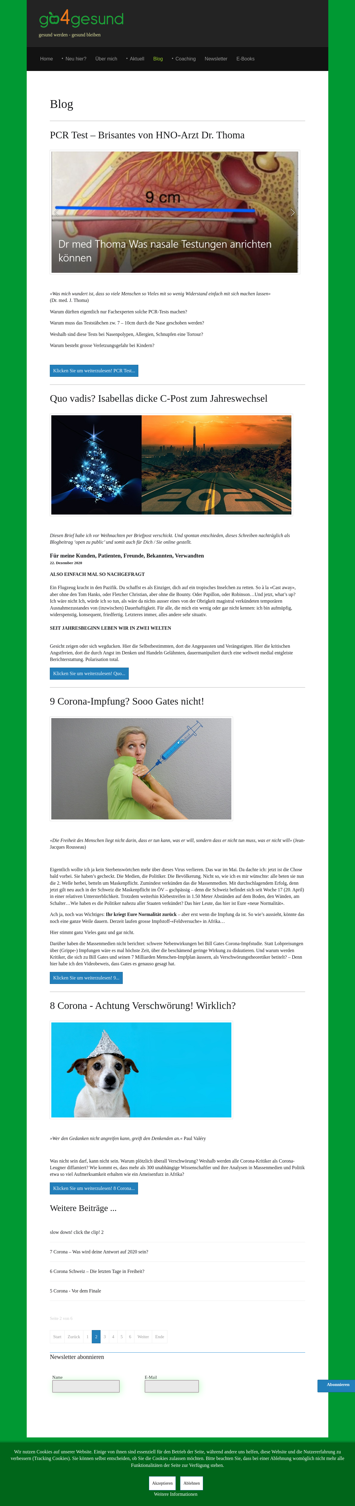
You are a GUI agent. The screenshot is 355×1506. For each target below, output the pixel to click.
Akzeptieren (162, 1483)
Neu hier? (75, 58)
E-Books (245, 58)
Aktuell (137, 58)
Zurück (74, 1336)
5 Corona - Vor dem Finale (75, 1290)
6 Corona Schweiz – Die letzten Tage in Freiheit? (97, 1271)
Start (57, 1336)
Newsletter (216, 58)
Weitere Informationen (175, 1494)
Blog (158, 58)
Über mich (106, 58)
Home (46, 58)
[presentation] (262, 1388)
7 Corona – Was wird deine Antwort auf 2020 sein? (99, 1251)
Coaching (186, 58)
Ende (159, 1336)
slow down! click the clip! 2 (77, 1232)
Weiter (143, 1336)
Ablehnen (191, 1483)
